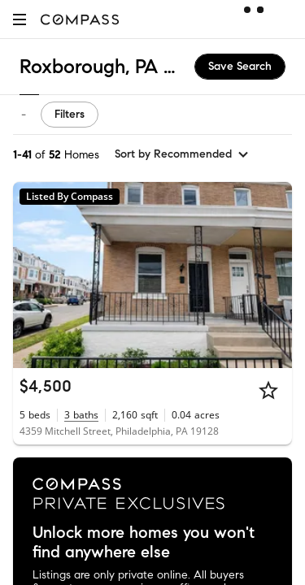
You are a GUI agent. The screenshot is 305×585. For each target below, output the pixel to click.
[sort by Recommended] (182, 154)
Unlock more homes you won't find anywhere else (144, 542)
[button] (19, 19)
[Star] (268, 390)
